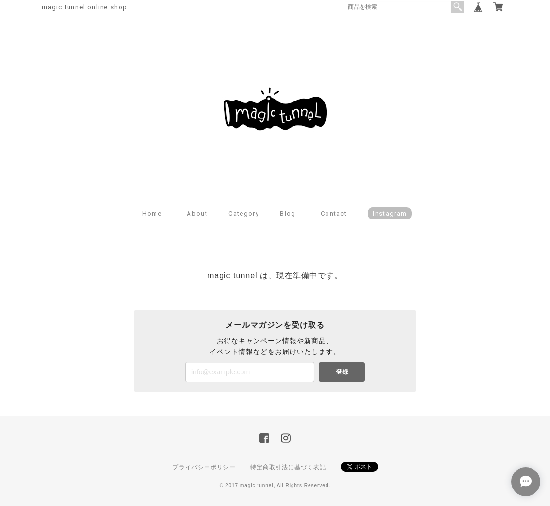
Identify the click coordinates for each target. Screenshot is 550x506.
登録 (342, 371)
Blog (287, 213)
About (197, 213)
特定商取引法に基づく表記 (288, 467)
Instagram (390, 213)
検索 (457, 7)
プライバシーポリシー (204, 467)
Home (152, 213)
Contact (334, 213)
